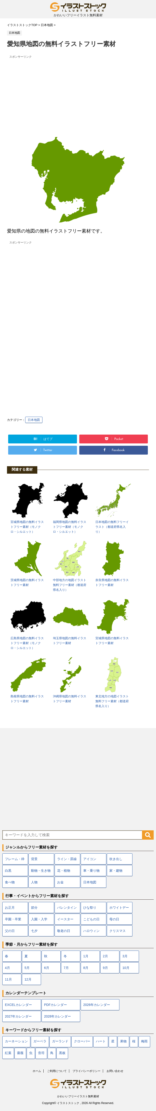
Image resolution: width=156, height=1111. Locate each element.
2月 (105, 956)
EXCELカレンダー (18, 1005)
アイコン (89, 859)
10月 (125, 968)
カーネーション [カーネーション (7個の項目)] (16, 1041)
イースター (65, 919)
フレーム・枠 (14, 859)
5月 (27, 968)
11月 (8, 979)
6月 (46, 968)
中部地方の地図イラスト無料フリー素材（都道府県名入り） (69, 585)
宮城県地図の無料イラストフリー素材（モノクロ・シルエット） (27, 526)
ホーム (37, 1071)
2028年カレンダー (57, 1016)
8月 (85, 968)
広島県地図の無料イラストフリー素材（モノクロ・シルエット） (27, 643)
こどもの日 (91, 919)
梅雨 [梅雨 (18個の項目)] (144, 1041)
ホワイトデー (119, 907)
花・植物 (63, 870)
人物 (34, 882)
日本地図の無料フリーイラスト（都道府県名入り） (112, 526)
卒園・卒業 (13, 919)
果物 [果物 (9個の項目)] (123, 1041)
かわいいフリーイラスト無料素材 (78, 1096)
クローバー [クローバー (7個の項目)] (82, 1041)
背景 (34, 859)
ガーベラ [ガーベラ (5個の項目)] (39, 1041)
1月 (85, 956)
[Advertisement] (78, 92)
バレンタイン (67, 907)
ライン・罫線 (67, 859)
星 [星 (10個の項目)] (112, 1041)
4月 (7, 968)
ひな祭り (89, 907)
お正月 (10, 907)
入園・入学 (39, 919)
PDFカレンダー (55, 1005)
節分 (34, 907)
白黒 (8, 870)
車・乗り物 (91, 870)
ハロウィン (91, 931)
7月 (66, 968)
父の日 (10, 931)
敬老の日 (63, 931)
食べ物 (10, 882)
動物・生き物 (41, 870)
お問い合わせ (115, 1071)
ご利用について (57, 1071)
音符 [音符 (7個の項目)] (41, 1053)
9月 (105, 968)
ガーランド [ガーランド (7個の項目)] (60, 1041)
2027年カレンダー (18, 1016)
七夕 (34, 931)
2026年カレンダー (96, 1005)
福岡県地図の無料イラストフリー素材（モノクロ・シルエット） (69, 526)
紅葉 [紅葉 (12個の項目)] (8, 1053)
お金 (60, 882)
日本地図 (34, 420)
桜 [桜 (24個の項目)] (133, 1041)
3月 (125, 956)
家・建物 (115, 870)
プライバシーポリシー (87, 1071)
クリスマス (117, 931)
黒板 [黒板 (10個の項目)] (62, 1053)
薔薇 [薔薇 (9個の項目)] (20, 1053)
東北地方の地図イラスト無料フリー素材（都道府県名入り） (112, 701)
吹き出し (115, 859)
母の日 (114, 919)
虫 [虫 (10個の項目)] (30, 1053)
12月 (27, 979)
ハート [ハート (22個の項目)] (101, 1041)
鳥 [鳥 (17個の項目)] (51, 1053)
